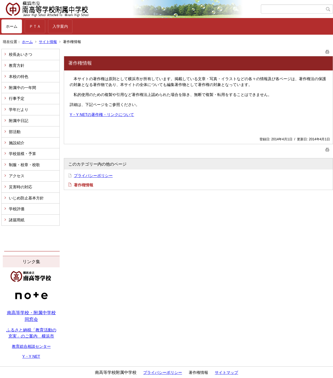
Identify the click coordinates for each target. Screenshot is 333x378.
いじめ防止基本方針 (26, 198)
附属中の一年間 (22, 87)
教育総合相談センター (31, 346)
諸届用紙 (16, 220)
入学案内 (60, 26)
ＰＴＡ (35, 26)
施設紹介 (16, 143)
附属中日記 (18, 120)
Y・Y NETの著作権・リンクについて (102, 114)
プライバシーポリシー (93, 175)
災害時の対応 (20, 187)
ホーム (11, 26)
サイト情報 (48, 42)
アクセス (16, 176)
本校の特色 (18, 76)
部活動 (15, 132)
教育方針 (16, 65)
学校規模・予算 (22, 153)
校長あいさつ (20, 54)
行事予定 (16, 98)
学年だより (18, 109)
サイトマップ (226, 372)
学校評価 (16, 209)
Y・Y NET (31, 356)
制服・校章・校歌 (24, 165)
